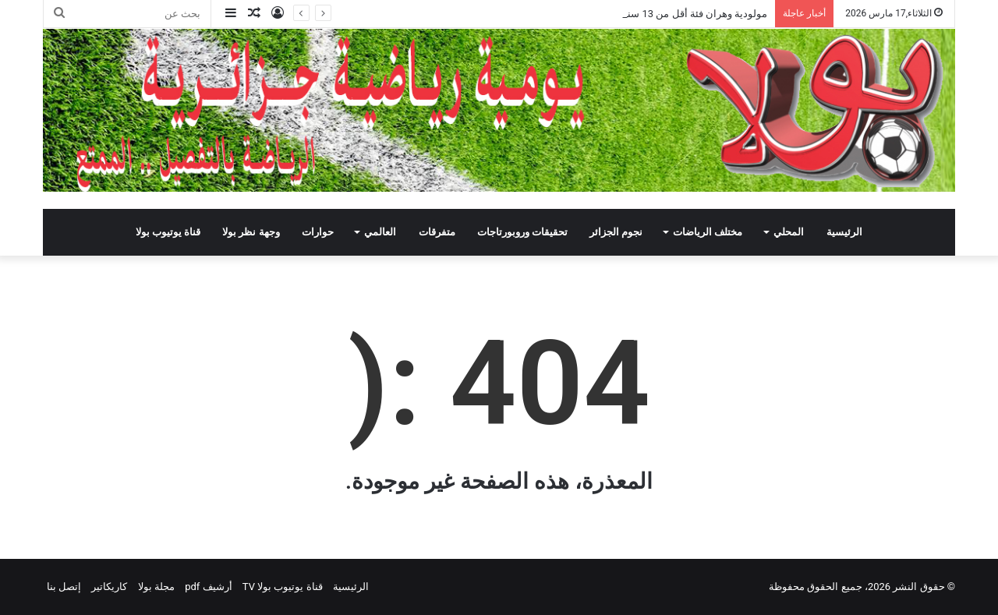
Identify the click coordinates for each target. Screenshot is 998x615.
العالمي (380, 232)
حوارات (318, 232)
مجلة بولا (156, 586)
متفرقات (437, 232)
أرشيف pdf (208, 586)
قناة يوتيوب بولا (168, 232)
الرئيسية (844, 232)
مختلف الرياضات (707, 232)
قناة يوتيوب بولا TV (282, 586)
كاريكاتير (109, 586)
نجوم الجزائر (615, 232)
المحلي (788, 232)
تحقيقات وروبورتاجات (522, 232)
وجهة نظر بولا (250, 232)
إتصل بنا (64, 586)
